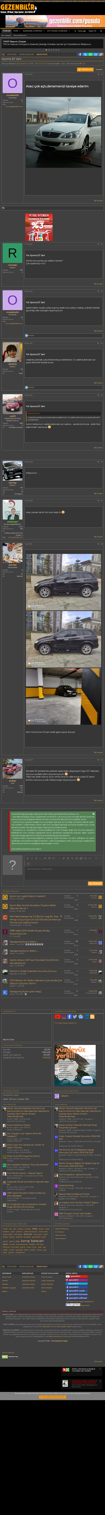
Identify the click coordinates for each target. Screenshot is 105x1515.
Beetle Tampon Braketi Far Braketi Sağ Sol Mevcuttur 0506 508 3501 (79, 1241)
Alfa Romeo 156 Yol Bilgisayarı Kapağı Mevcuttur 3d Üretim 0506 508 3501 (76, 1227)
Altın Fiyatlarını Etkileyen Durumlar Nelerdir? (28, 1241)
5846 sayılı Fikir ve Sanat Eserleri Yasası (57, 1441)
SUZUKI (10, 1237)
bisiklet (6, 1308)
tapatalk (19, 1326)
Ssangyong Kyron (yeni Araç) (25, 1030)
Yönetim (5, 1395)
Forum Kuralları (46, 1392)
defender (28, 1311)
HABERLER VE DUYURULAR (70, 1258)
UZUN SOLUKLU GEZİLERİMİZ (19, 1229)
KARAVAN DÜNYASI (32, 31)
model (12, 1321)
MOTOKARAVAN (14, 1255)
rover (34, 1324)
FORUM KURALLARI (97, 1)
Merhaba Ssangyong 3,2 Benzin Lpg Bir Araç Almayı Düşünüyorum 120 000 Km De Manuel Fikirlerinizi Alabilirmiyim (35, 957)
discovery (38, 1311)
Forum (7, 31)
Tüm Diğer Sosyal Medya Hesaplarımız (80, 1416)
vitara (39, 1326)
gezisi (5, 1318)
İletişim (4, 1406)
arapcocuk (93, 982)
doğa (5, 1313)
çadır (12, 1308)
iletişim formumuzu (56, 1451)
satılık (5, 1326)
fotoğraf (27, 1313)
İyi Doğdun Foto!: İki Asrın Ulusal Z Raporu (79, 1279)
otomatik (15, 1324)
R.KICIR (46, 1134)
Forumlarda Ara (20, 35)
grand (11, 1318)
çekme (19, 1308)
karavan (37, 1317)
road (28, 1324)
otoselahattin (24, 63)
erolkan (12, 983)
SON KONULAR (61, 1181)
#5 (102, 395)
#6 (102, 500)
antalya (28, 1305)
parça (22, 1324)
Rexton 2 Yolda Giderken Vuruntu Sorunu (33, 1009)
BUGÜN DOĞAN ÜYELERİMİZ (67, 1167)
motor (32, 1321)
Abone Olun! (78, 1420)
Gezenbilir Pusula (28, 1392)
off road (39, 1321)
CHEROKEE (12, 1277)
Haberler (5, 1399)
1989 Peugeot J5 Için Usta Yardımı (75, 1290)
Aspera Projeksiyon (60, 1315)
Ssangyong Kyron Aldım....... (24, 980)
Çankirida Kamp (66, 1262)
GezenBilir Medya (61, 1456)
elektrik (19, 1313)
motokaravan (22, 1321)
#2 (102, 244)
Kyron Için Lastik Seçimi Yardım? (28, 934)
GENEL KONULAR (14, 1206)
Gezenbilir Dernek (28, 1395)
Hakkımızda (6, 1392)
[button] (19, 31)
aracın (41, 1305)
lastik (5, 1321)
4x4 (10, 1305)
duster (12, 1313)
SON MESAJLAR (9, 1181)
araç (34, 1305)
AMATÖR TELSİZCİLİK (16, 1198)
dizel (45, 1311)
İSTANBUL (19, 532)
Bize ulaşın (98, 1476)
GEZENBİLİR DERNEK (42, 1)
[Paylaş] (98, 74)
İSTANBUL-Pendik (16, 427)
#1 (102, 74)
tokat (21, 373)
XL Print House (59, 1308)
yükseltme (20, 1329)
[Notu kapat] (100, 1484)
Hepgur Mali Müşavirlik (61, 1305)
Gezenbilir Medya (28, 1399)
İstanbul (20, 614)
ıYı (10, 975)
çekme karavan (30, 1308)
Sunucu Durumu (8, 1467)
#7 (102, 539)
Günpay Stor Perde (60, 1311)
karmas (12, 1032)
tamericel (93, 956)
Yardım (43, 1406)
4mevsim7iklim (91, 1031)
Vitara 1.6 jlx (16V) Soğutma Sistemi (23, 1232)
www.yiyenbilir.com (15, 575)
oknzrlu (12, 937)
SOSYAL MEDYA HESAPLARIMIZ (78, 1)
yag (44, 1326)
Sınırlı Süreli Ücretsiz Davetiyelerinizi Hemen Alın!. (84, 1499)
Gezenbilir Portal (28, 1403)
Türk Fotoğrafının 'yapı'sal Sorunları (75, 1251)
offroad (6, 1324)
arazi (47, 1305)
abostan (12, 1024)
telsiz (26, 1326)
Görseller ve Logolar (9, 1403)
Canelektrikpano (16, 963)
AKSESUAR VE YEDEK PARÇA (71, 1223)
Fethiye (20, 830)
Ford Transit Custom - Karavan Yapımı (24, 1250)
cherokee (18, 1311)
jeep (18, 1318)
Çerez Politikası (46, 1403)
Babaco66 (13, 1012)
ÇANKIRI (62, 1267)
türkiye (33, 1326)
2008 (5, 1305)
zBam (12, 1004)
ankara (20, 1305)
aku (14, 1305)
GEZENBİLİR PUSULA (10, 1)
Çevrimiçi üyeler (11, 1167)
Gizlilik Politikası (47, 1399)
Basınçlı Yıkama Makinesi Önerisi (74, 1270)
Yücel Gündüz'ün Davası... (19, 1201)
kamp (25, 1317)
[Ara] (101, 31)
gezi (44, 1313)
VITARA (10, 1288)
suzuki (11, 1326)
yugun (16, 1172)
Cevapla (99, 200)
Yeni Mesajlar (6, 35)
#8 (102, 582)
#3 (102, 291)
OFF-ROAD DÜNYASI (57, 31)
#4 (101, 343)
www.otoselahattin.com (14, 106)
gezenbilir (36, 1313)
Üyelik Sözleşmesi (47, 1395)
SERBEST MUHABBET (16, 1246)
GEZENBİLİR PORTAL (26, 1)
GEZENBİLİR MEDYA (58, 1)
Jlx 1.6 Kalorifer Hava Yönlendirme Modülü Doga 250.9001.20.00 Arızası (26, 1282)
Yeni (15, 31)
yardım (11, 1329)
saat (40, 1324)
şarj (44, 1324)
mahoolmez (8, 1172)
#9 (102, 798)
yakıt (5, 1329)
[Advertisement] (52, 475)
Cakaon (64, 1172)
